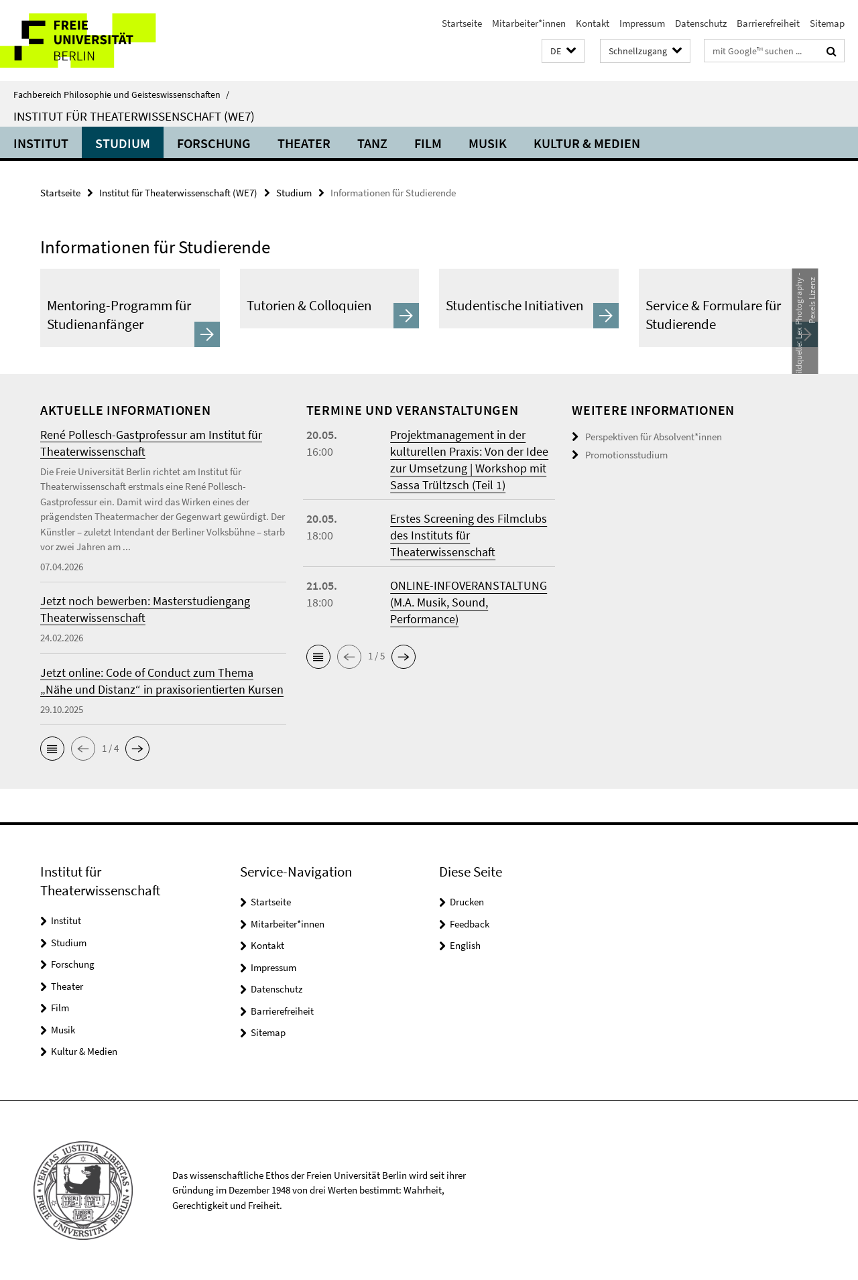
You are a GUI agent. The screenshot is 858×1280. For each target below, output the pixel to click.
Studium (122, 143)
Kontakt (592, 23)
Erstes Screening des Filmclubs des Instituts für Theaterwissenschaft (468, 535)
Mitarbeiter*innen (529, 23)
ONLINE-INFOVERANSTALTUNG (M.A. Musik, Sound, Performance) (468, 602)
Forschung (214, 143)
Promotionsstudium (626, 454)
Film (428, 143)
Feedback (469, 923)
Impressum (642, 23)
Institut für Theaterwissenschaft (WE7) (134, 116)
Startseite (462, 23)
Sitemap (827, 23)
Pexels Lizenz (811, 299)
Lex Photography (798, 308)
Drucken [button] (467, 901)
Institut (40, 143)
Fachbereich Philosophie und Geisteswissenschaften (121, 94)
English (465, 945)
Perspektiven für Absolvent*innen (653, 436)
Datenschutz (701, 23)
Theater (304, 143)
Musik (488, 143)
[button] (563, 51)
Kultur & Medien (587, 143)
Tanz (372, 143)
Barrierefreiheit (768, 23)
